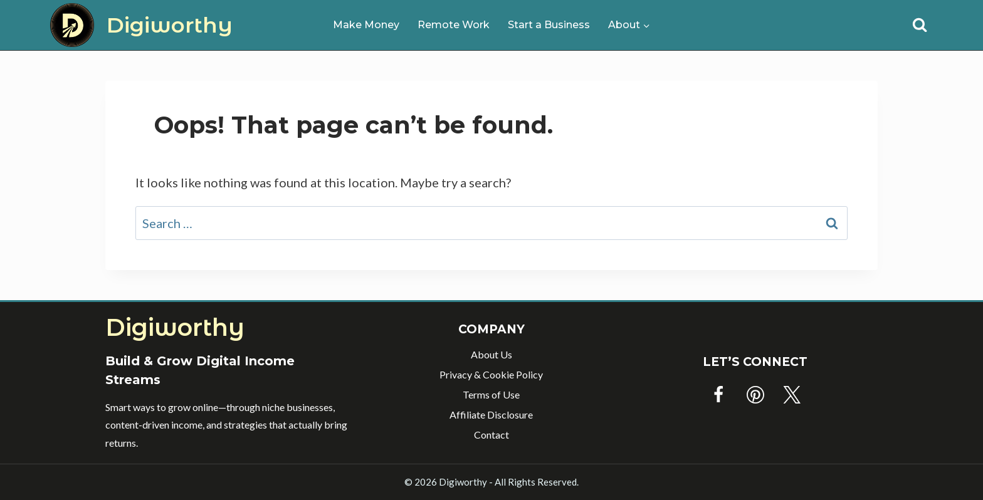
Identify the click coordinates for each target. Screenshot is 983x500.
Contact (491, 434)
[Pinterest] (755, 394)
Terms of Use (491, 394)
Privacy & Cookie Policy (491, 374)
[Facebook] (718, 394)
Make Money (366, 25)
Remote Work (454, 25)
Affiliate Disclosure (491, 414)
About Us (491, 354)
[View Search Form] (920, 25)
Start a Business (549, 25)
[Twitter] (791, 394)
